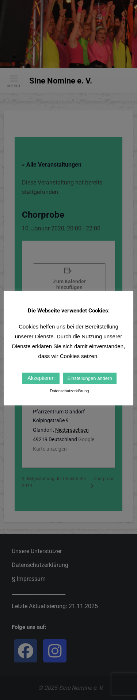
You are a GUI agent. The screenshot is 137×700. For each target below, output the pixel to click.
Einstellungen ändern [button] (89, 378)
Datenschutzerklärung (69, 391)
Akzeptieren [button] (40, 378)
